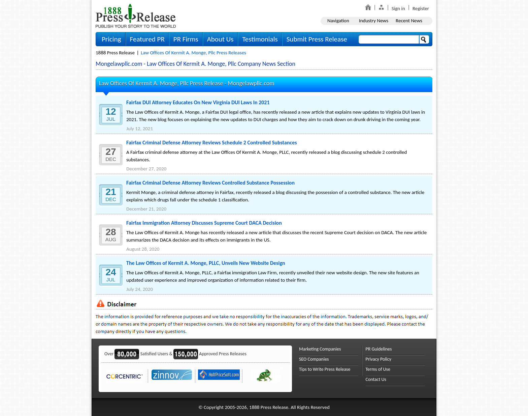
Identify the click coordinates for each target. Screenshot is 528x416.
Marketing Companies (320, 349)
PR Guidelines (379, 349)
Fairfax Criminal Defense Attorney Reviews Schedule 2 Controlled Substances (211, 142)
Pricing (111, 39)
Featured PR (147, 39)
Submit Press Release (317, 39)
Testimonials (259, 39)
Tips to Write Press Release (325, 369)
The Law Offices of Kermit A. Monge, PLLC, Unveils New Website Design (205, 263)
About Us (220, 39)
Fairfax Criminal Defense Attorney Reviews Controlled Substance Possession (210, 182)
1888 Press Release (115, 53)
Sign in (398, 8)
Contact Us (376, 379)
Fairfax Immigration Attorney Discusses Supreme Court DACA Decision (204, 223)
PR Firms (185, 39)
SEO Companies (314, 359)
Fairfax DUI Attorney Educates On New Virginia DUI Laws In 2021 (198, 102)
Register (420, 8)
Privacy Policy (379, 359)
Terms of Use (378, 369)
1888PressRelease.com (136, 15)
